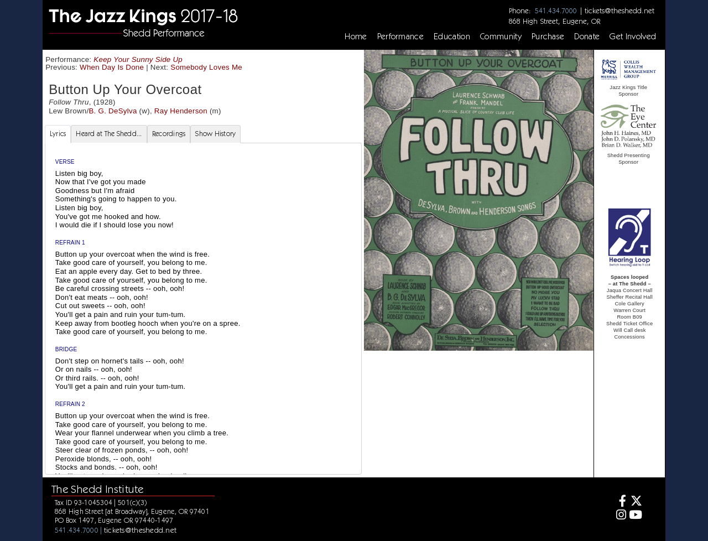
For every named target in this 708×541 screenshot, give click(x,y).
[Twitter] (636, 502)
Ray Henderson (180, 111)
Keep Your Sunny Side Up (138, 59)
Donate (587, 36)
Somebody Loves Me (206, 67)
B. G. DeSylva (112, 111)
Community (501, 36)
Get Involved (633, 36)
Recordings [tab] (169, 133)
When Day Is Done (112, 67)
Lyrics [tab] (58, 133)
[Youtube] (636, 516)
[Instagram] (619, 516)
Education (452, 36)
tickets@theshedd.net (619, 10)
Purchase (548, 36)
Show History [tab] (215, 133)
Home (356, 36)
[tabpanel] (203, 323)
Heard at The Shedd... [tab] (109, 133)
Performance (400, 36)
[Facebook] (619, 502)
